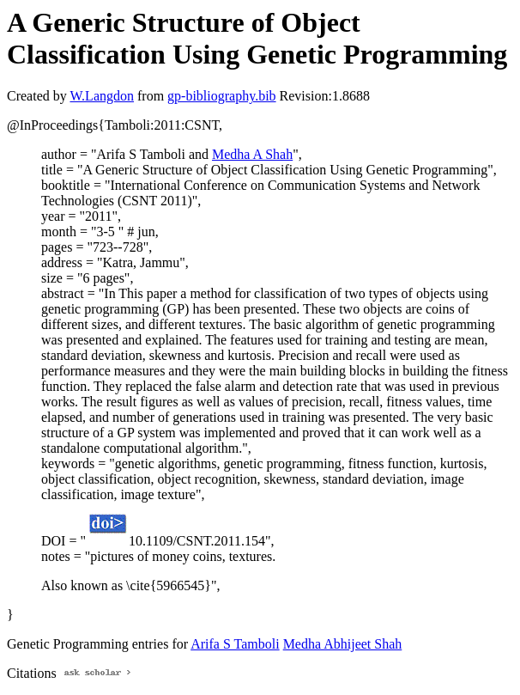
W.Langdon (102, 95)
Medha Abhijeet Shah (342, 644)
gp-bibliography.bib (221, 95)
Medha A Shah (252, 154)
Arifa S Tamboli (234, 644)
